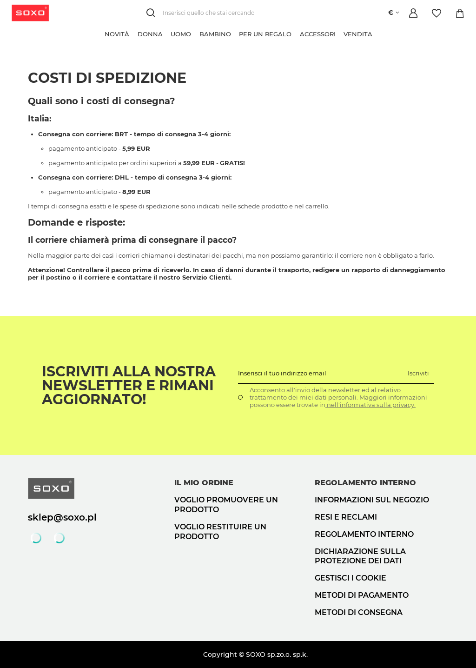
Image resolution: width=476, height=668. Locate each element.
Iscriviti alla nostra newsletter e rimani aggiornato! (129, 386)
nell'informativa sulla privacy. (370, 404)
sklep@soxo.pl (62, 517)
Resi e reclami (346, 517)
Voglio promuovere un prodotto (226, 504)
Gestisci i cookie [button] (350, 578)
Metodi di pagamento (362, 595)
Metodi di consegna (359, 612)
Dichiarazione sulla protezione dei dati (360, 556)
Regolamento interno (364, 534)
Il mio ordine (203, 482)
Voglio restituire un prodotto (220, 531)
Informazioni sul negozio (372, 499)
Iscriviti (418, 373)
